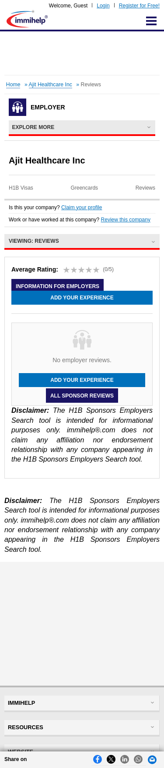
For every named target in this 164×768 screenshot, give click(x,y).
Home (13, 85)
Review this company (125, 220)
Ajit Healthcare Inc (50, 85)
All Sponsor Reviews (82, 395)
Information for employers (57, 286)
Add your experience (81, 298)
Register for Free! (139, 6)
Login (103, 6)
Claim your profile (81, 207)
